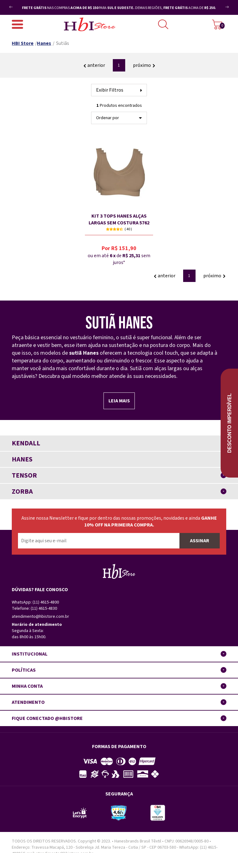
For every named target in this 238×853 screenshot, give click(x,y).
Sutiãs (62, 43)
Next (220, 9)
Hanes (44, 43)
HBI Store (22, 43)
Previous (21, 4)
